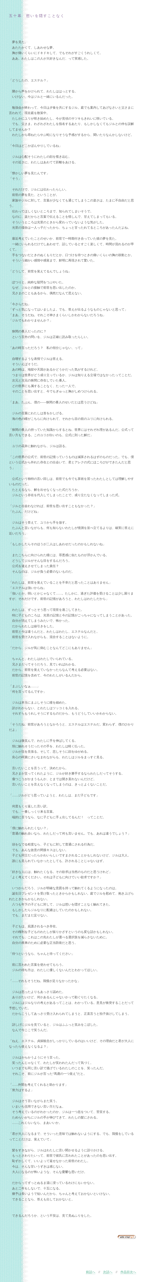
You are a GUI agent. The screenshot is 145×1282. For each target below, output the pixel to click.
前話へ (90, 1272)
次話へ (107, 1272)
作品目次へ (128, 1272)
